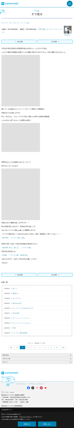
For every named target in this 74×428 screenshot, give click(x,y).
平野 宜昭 (41, 29)
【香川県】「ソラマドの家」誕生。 (13, 238)
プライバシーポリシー (37, 384)
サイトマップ (22, 384)
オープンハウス (51, 29)
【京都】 (14, 255)
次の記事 (54, 41)
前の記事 (20, 41)
